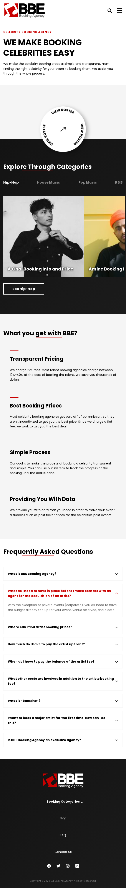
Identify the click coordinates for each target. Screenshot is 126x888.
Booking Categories (63, 801)
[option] (43, 236)
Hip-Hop (11, 182)
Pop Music (87, 182)
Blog (63, 818)
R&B (119, 182)
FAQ (63, 835)
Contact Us (63, 852)
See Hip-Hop (23, 288)
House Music (48, 182)
